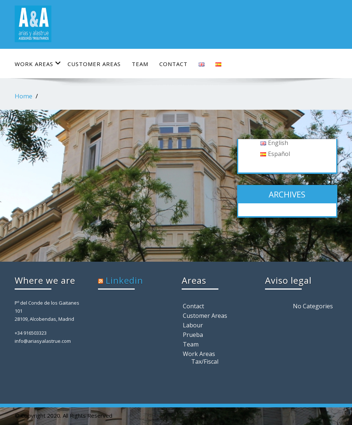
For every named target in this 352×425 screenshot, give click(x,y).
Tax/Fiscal (204, 361)
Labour (193, 325)
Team (140, 64)
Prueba (193, 334)
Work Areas (38, 64)
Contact (173, 64)
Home (23, 96)
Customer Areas (94, 64)
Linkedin (124, 280)
